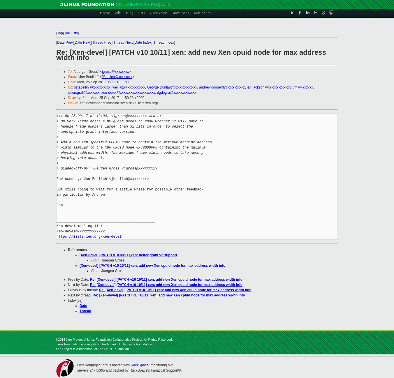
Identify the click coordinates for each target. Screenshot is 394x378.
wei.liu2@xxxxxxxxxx (128, 87)
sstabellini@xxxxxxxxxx (92, 87)
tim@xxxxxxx (303, 87)
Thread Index (164, 42)
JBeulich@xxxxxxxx (117, 77)
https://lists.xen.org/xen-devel (89, 236)
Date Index (143, 42)
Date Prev (65, 42)
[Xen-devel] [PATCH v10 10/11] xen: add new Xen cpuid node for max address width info (152, 266)
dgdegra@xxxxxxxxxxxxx (176, 93)
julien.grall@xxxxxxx (83, 93)
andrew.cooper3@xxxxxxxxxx (222, 87)
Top (60, 33)
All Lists (72, 33)
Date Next (82, 42)
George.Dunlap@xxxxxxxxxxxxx (172, 87)
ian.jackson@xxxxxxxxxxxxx (269, 87)
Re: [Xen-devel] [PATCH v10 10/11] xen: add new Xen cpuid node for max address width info (166, 280)
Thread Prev (101, 42)
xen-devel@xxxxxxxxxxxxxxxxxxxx (128, 93)
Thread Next (123, 42)
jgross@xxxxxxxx (115, 72)
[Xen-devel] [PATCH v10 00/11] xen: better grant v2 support (128, 255)
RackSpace (139, 365)
